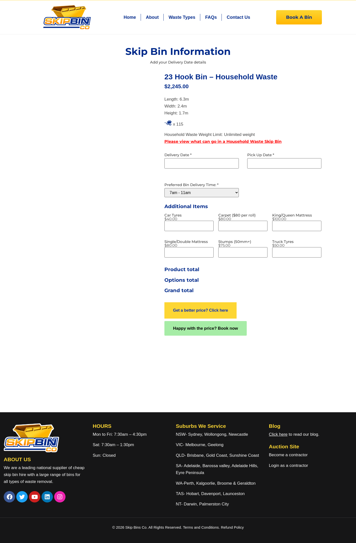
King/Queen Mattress (292, 217)
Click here (278, 434)
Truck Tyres (283, 243)
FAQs (211, 17)
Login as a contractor (288, 465)
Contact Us (238, 17)
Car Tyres (173, 217)
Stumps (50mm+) (234, 243)
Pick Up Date (260, 155)
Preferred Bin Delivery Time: (191, 185)
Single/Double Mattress (186, 243)
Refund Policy (232, 527)
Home (130, 17)
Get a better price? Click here (200, 310)
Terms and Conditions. (202, 527)
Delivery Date (178, 155)
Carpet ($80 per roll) (237, 217)
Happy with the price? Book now (205, 328)
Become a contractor (288, 455)
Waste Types (182, 17)
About (152, 17)
